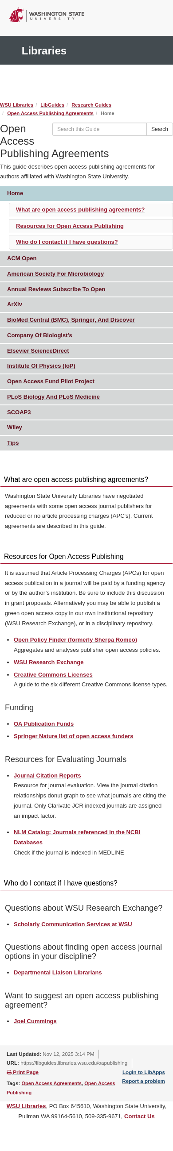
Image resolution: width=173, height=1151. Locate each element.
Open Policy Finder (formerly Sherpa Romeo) (75, 639)
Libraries (44, 51)
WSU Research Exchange (49, 662)
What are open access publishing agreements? (80, 209)
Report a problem (143, 1081)
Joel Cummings (35, 1021)
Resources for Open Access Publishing (70, 226)
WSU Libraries (16, 105)
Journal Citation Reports (47, 775)
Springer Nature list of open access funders (73, 736)
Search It (97, 88)
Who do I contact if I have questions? (67, 242)
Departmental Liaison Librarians (58, 972)
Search (159, 129)
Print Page (23, 1072)
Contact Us (139, 1116)
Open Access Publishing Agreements (50, 113)
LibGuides (52, 105)
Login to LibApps (143, 1072)
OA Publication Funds (44, 723)
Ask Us (60, 88)
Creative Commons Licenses (53, 674)
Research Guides (91, 105)
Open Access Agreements (52, 1083)
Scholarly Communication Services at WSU (73, 924)
